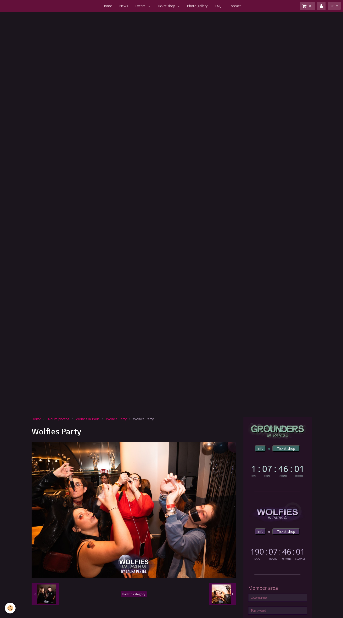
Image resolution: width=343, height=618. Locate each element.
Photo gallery (197, 6)
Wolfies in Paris (88, 419)
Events (140, 6)
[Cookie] (10, 608)
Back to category (133, 594)
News (123, 6)
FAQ (218, 6)
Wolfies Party (116, 419)
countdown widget (277, 470)
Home (107, 6)
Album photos (58, 419)
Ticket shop (166, 6)
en (332, 5)
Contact (235, 6)
